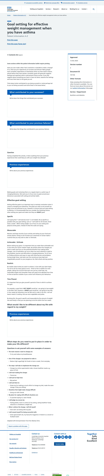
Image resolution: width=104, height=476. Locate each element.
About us (64, 9)
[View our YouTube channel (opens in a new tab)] (63, 437)
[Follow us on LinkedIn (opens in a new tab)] (70, 437)
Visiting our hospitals (37, 9)
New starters (12, 462)
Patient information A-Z (19, 15)
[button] (33, 3)
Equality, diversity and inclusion (18, 448)
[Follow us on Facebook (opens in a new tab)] (59, 437)
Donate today (60, 444)
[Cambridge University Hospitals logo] (14, 9)
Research (56, 9)
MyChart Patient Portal (15, 457)
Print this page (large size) (16, 44)
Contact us (34, 452)
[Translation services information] (81, 3)
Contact (85, 9)
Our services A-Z (13, 439)
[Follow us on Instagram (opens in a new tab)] (66, 437)
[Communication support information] (68, 3)
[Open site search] (94, 9)
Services (49, 9)
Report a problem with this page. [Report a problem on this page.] (18, 426)
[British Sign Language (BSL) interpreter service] (51, 3)
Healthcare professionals (16, 452)
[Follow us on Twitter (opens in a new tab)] (56, 437)
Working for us (75, 9)
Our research (12, 443)
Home (8, 15)
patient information (79, 88)
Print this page (12, 40)
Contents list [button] (15, 55)
